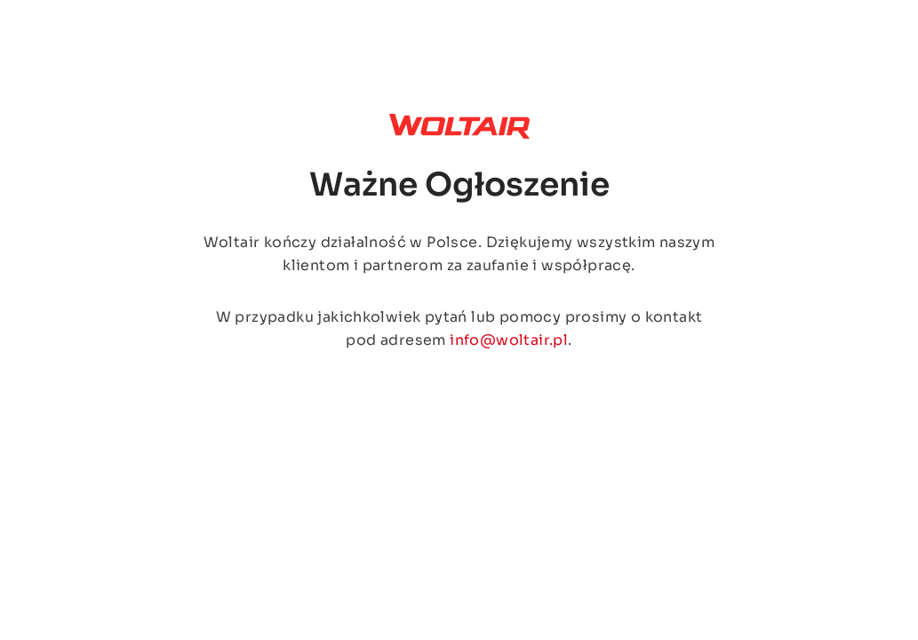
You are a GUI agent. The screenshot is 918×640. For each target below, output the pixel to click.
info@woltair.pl (509, 340)
